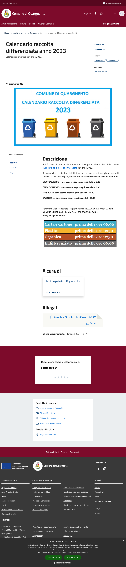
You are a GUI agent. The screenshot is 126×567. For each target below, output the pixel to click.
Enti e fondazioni (8, 500)
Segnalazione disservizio (42, 531)
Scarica (91, 322)
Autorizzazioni (69, 509)
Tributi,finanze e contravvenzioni (77, 496)
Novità (15, 33)
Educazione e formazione (74, 487)
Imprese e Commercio (41, 500)
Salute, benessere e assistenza (76, 505)
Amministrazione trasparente (76, 526)
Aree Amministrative (10, 492)
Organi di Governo (8, 487)
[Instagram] (99, 13)
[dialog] (63, 552)
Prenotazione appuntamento (44, 526)
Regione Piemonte (9, 3)
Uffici (3, 496)
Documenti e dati (8, 513)
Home (6, 33)
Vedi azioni (100, 49)
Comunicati (99, 492)
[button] (63, 563)
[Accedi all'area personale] (112, 3)
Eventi (97, 512)
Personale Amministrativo (12, 509)
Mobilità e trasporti (40, 509)
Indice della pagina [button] (16, 155)
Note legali (68, 535)
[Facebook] (93, 13)
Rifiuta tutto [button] (73, 557)
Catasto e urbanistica (41, 505)
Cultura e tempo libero (41, 492)
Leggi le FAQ (37, 535)
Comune (33, 33)
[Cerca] (122, 13)
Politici (4, 505)
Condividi (100, 44)
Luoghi (97, 508)
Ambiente (68, 500)
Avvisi (23, 33)
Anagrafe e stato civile (41, 487)
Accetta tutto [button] (53, 557)
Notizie (97, 487)
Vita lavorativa (38, 496)
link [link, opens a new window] (86, 552)
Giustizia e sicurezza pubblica (76, 491)
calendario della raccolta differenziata (60, 167)
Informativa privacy (72, 531)
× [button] (123, 540)
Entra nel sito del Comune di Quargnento (63, 452)
